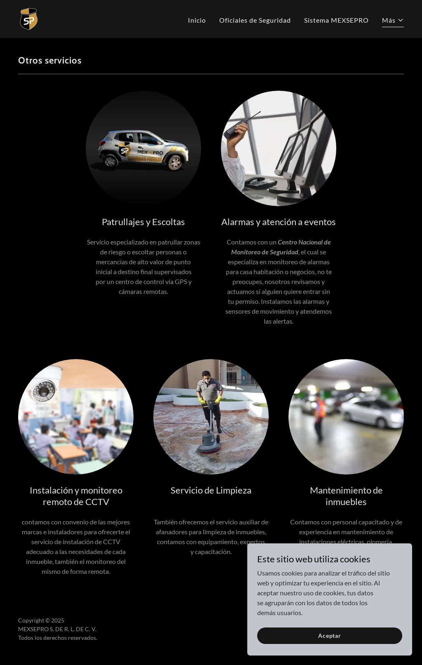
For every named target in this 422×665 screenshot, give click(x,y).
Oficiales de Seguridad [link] (255, 20)
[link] (29, 18)
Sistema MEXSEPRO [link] (336, 20)
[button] (393, 21)
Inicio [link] (197, 20)
